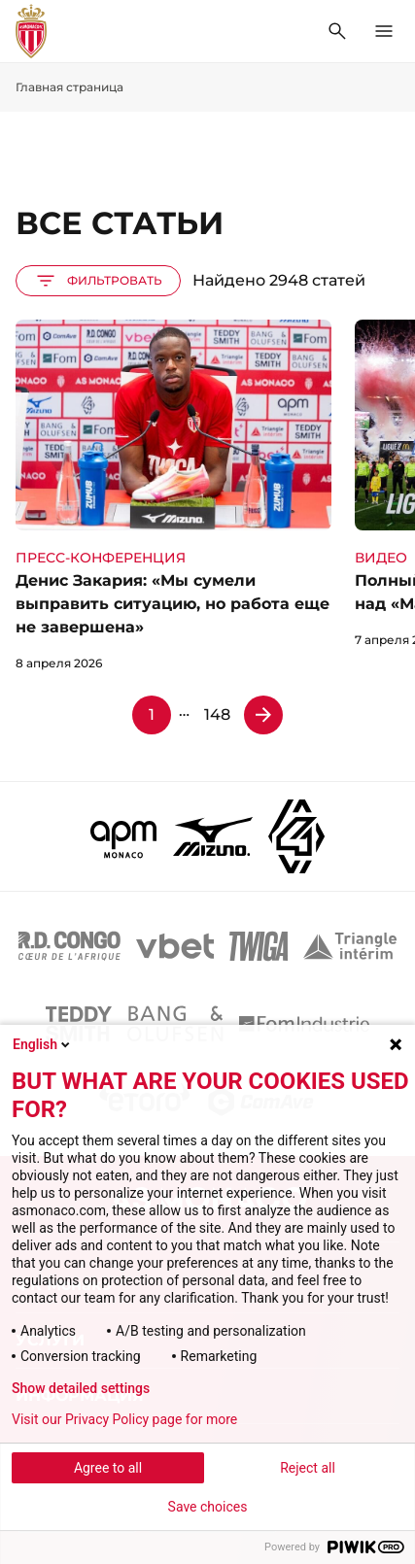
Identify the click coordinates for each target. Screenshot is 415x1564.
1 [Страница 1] (152, 714)
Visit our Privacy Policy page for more (124, 1419)
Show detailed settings (81, 1388)
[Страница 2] (263, 715)
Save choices (208, 1506)
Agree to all (108, 1468)
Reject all (307, 1468)
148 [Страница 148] (217, 714)
